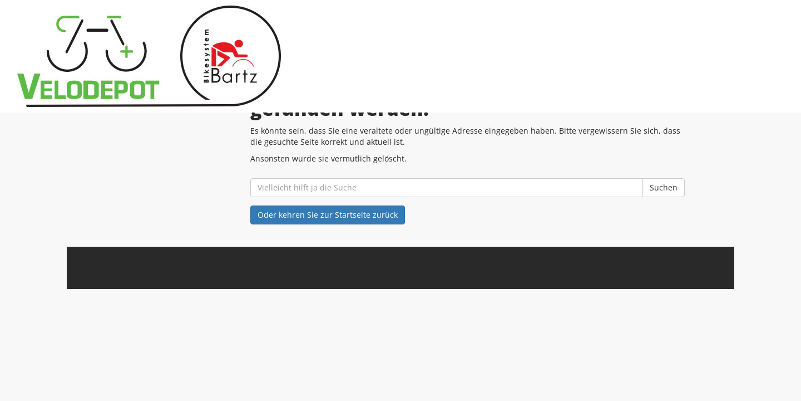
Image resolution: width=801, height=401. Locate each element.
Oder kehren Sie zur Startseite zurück (328, 214)
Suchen (664, 187)
